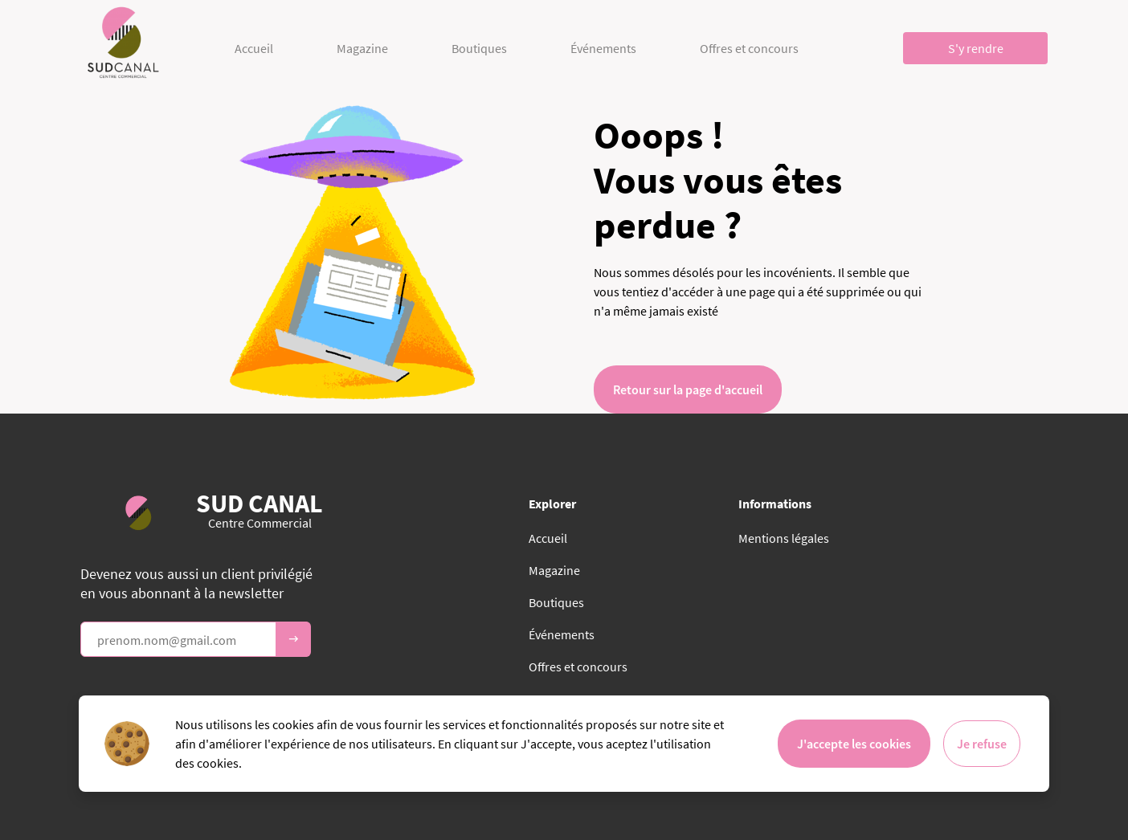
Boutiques (479, 48)
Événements (603, 48)
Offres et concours (749, 48)
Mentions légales (783, 538)
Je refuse (982, 744)
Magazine (362, 48)
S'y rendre (975, 48)
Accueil (254, 48)
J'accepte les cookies (854, 744)
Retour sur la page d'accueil (687, 389)
